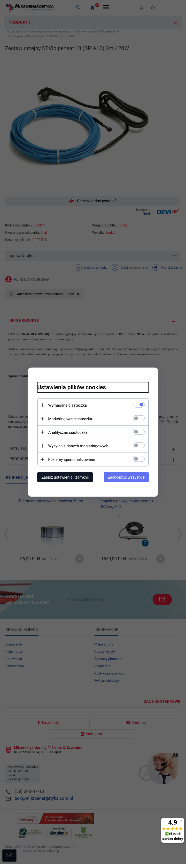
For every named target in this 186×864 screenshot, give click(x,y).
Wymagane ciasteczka (67, 405)
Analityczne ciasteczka (67, 432)
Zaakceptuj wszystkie (126, 477)
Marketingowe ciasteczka (70, 418)
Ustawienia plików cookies (71, 387)
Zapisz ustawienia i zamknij (65, 477)
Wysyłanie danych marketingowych (78, 446)
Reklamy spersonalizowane (71, 459)
